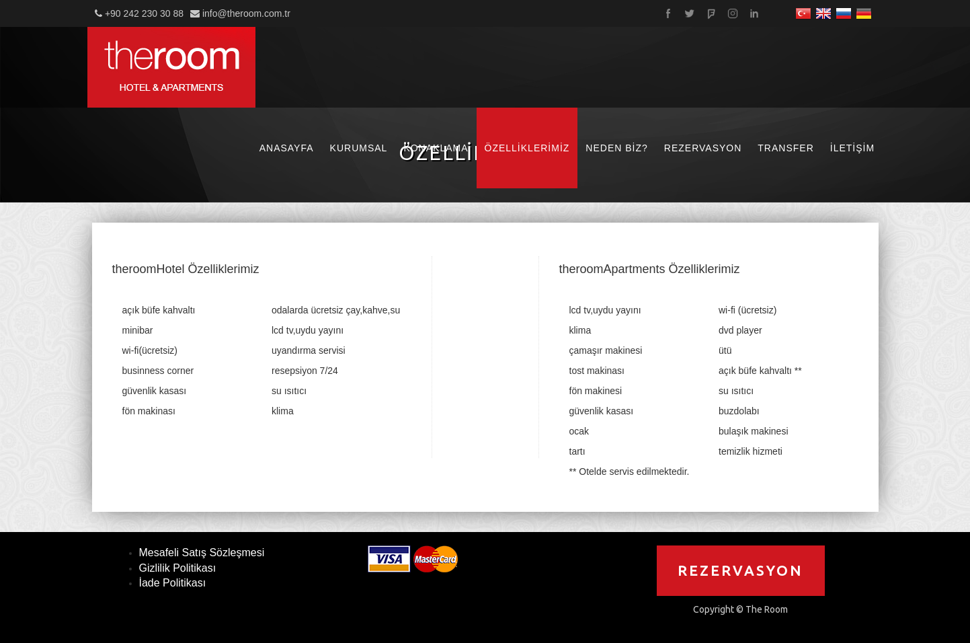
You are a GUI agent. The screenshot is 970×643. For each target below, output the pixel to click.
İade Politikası (172, 583)
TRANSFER (785, 148)
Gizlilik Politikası (177, 568)
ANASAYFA (286, 148)
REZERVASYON (703, 148)
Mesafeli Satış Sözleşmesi (202, 552)
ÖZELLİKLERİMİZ (527, 148)
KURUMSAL (359, 148)
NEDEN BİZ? (616, 148)
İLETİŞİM (852, 148)
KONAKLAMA (435, 148)
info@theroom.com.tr (246, 13)
